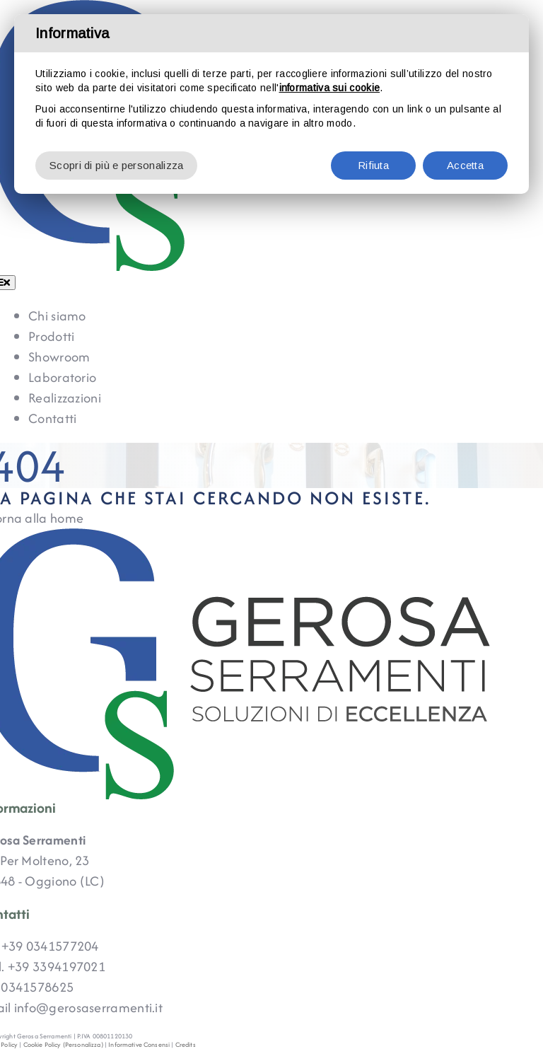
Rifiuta (373, 165)
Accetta (465, 165)
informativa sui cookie (329, 87)
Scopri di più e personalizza (116, 165)
